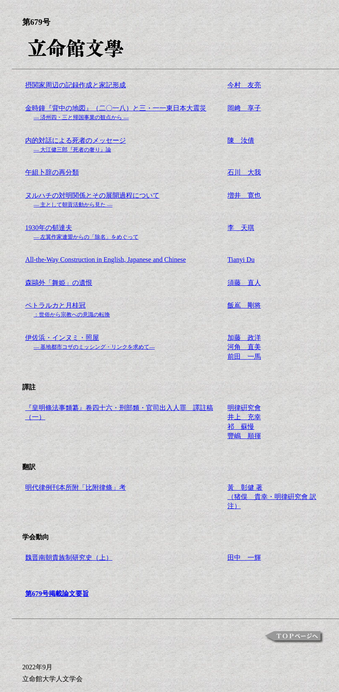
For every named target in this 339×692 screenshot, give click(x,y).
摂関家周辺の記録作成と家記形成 (75, 85)
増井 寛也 (244, 195)
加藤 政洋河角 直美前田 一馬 (244, 347)
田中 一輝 (244, 557)
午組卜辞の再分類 (52, 172)
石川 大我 (244, 172)
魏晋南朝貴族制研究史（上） (68, 557)
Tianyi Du (241, 259)
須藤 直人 (244, 282)
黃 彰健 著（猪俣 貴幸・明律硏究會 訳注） (271, 497)
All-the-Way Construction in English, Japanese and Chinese (105, 259)
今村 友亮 (244, 85)
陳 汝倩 (240, 140)
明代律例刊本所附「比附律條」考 (75, 487)
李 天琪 (240, 227)
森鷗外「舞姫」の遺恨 (58, 282)
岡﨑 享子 (244, 108)
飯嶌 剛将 (244, 305)
